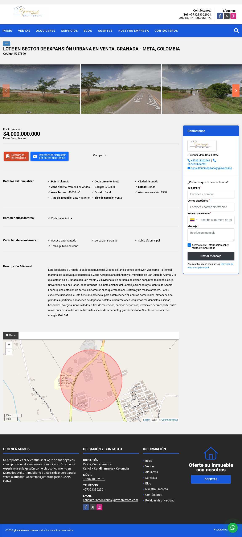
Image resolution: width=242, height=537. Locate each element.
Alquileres (46, 30)
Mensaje (193, 226)
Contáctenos (166, 30)
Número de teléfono (199, 213)
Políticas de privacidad (160, 500)
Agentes (105, 30)
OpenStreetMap (169, 419)
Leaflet (146, 419)
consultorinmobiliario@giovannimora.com (215, 168)
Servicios (69, 30)
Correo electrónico (199, 200)
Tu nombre (194, 188)
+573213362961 (200, 14)
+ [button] (9, 345)
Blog (88, 30)
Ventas (24, 30)
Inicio (7, 30)
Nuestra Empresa (133, 30)
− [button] (9, 351)
